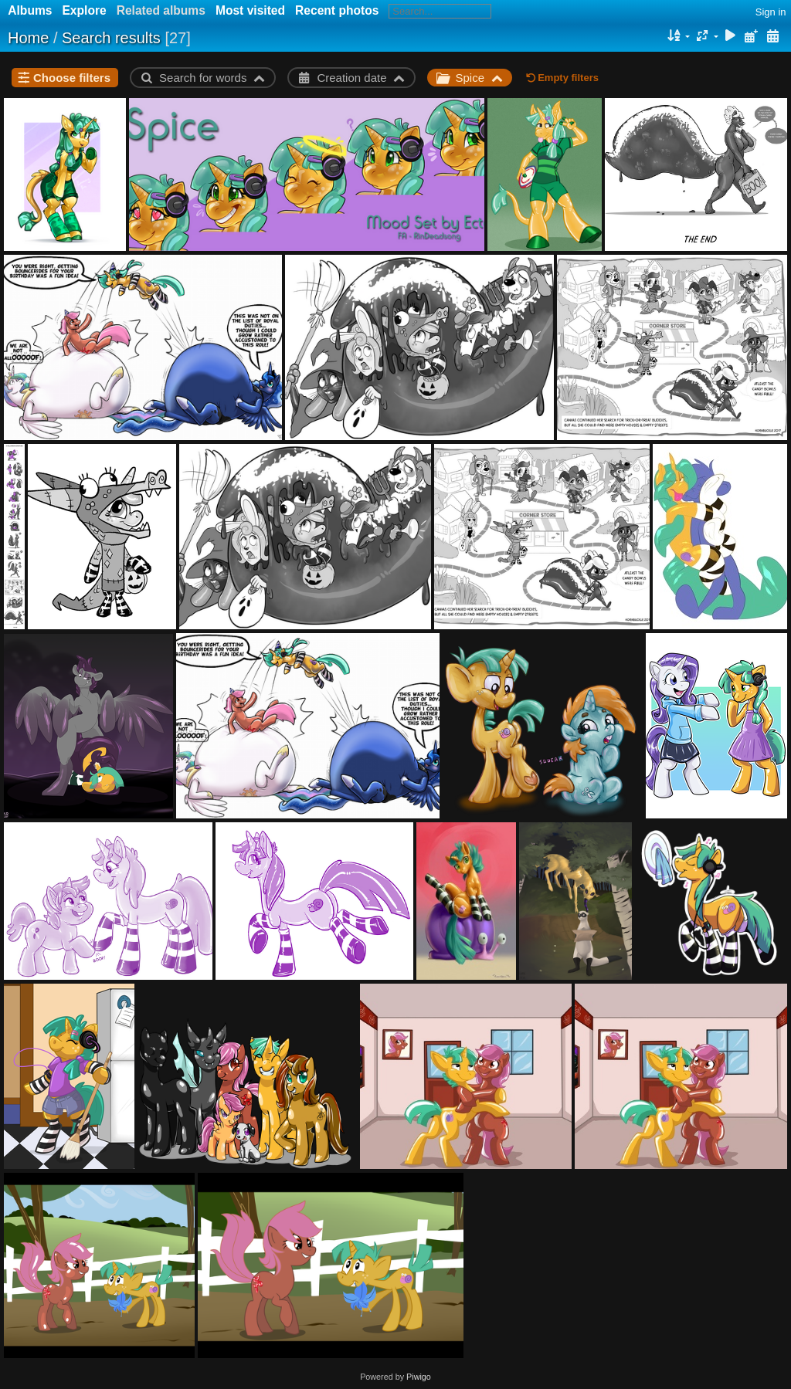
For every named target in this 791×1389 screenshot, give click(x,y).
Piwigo (418, 1376)
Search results (111, 37)
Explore (84, 10)
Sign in (770, 12)
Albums (30, 10)
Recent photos (337, 10)
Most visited (250, 10)
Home (28, 37)
